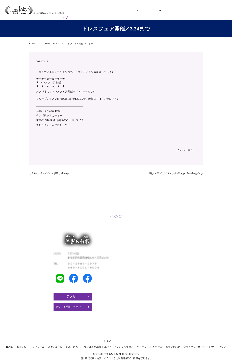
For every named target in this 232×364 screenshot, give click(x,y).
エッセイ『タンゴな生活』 (118, 344)
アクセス (196, 11)
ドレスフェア (185, 147)
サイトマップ (218, 344)
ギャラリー (182, 11)
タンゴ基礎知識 (92, 344)
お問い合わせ (213, 11)
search (226, 11)
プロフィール (118, 11)
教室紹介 (101, 11)
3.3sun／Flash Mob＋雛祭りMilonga (50, 170)
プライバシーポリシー (196, 344)
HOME (89, 11)
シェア (107, 338)
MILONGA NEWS (51, 41)
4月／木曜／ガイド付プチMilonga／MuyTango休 (174, 170)
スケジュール (137, 11)
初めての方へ (160, 11)
